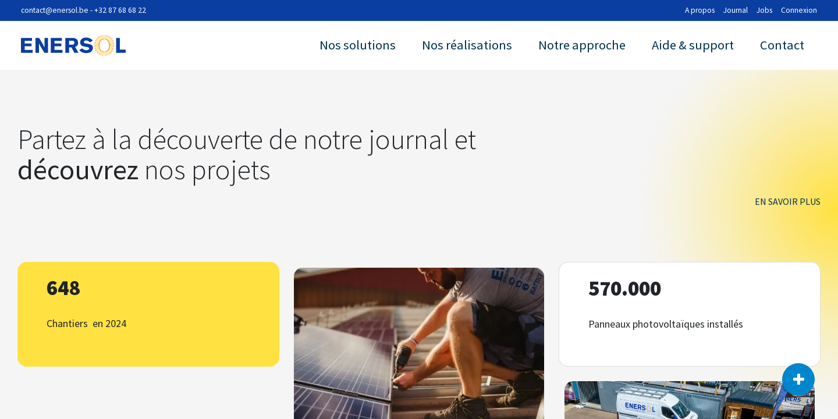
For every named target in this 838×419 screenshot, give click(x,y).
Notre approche (582, 45)
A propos (700, 10)
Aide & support (693, 45)
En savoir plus (788, 201)
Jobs (764, 10)
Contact (782, 45)
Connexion (799, 10)
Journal (735, 10)
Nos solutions (357, 45)
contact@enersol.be (54, 10)
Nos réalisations (467, 45)
